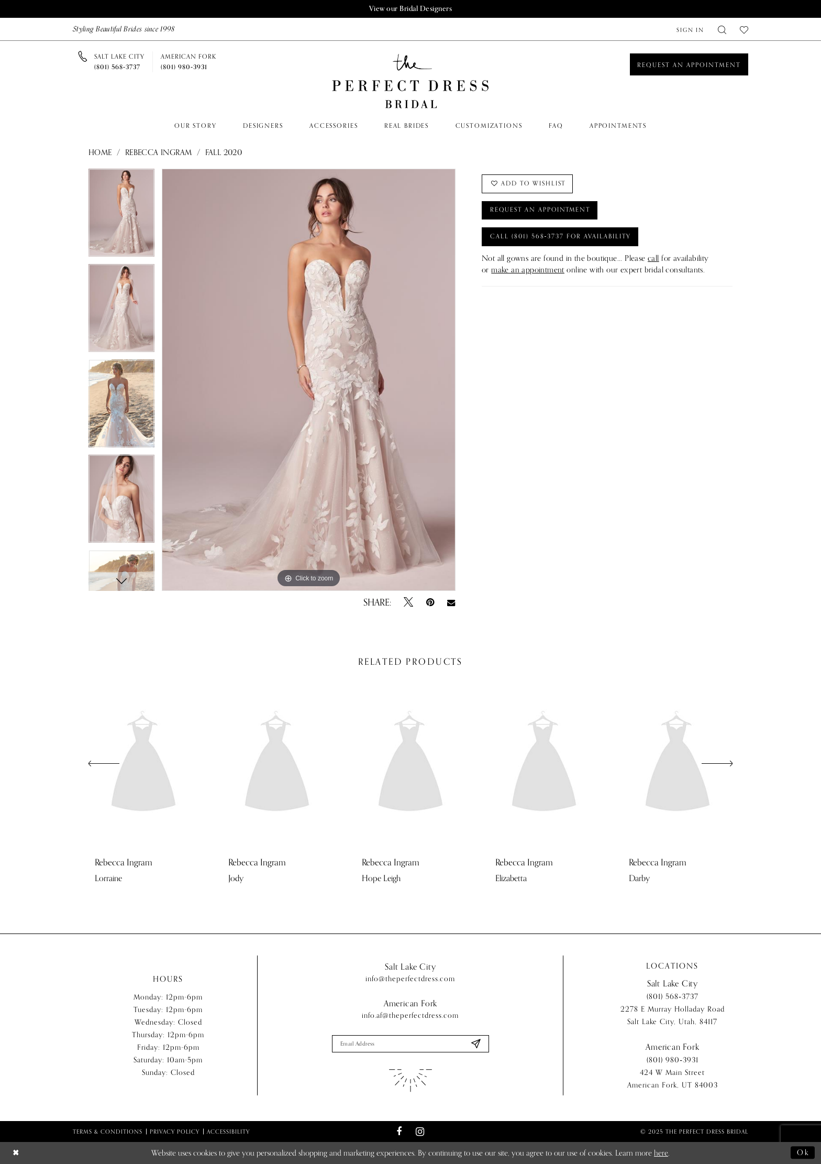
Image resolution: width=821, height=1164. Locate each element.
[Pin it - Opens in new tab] (430, 602)
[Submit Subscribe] (475, 1044)
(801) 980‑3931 (672, 1061)
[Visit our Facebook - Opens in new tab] (399, 1132)
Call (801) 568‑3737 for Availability (561, 237)
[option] (121, 216)
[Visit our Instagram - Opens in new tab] (420, 1131)
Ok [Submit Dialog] (803, 1153)
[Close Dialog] (16, 1153)
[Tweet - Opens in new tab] (408, 602)
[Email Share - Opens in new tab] (451, 602)
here (661, 1153)
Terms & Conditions (107, 1131)
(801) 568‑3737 (672, 997)
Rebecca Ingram (158, 152)
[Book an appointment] (689, 64)
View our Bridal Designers (410, 9)
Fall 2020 (223, 152)
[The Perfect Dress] (410, 81)
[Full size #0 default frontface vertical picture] (308, 379)
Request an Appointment (542, 210)
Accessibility (228, 1131)
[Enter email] (410, 1044)
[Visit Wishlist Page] (744, 29)
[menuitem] (690, 29)
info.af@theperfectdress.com (410, 1015)
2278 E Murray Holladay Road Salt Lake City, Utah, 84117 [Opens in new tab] (672, 1016)
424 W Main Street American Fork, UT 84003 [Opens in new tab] (672, 1079)
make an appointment (527, 271)
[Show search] (722, 29)
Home (100, 152)
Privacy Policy (174, 1131)
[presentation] (143, 764)
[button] (690, 29)
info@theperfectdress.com (410, 979)
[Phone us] (119, 61)
